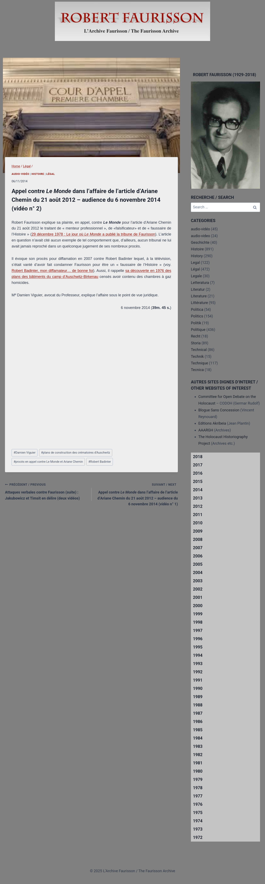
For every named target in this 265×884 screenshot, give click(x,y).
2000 (197, 605)
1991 (197, 680)
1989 (197, 696)
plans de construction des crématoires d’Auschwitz (75, 452)
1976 (197, 804)
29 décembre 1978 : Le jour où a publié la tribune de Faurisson (93, 234)
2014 (197, 489)
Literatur (198, 289)
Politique (198, 329)
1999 (197, 613)
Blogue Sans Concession (218, 410)
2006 (197, 556)
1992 (197, 671)
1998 (197, 622)
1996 (197, 638)
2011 (197, 514)
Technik (197, 356)
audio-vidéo (20, 173)
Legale (196, 276)
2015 (197, 481)
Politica (197, 309)
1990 (197, 688)
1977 (197, 796)
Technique (199, 363)
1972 (197, 837)
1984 (197, 738)
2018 (197, 456)
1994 (197, 655)
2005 (197, 564)
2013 (197, 498)
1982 (197, 754)
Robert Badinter (99, 462)
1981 (197, 762)
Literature (199, 296)
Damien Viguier (25, 452)
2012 (197, 506)
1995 (197, 647)
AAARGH (205, 430)
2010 (197, 522)
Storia (196, 343)
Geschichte (200, 242)
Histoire (37, 173)
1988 (197, 705)
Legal (195, 262)
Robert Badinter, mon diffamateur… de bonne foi (52, 271)
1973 (197, 829)
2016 (197, 473)
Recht (195, 336)
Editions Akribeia (212, 423)
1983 (197, 746)
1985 (197, 729)
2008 (197, 539)
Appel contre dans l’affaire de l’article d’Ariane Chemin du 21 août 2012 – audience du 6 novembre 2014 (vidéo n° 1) (136, 494)
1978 (197, 787)
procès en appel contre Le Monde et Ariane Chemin (48, 462)
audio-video (200, 236)
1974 (197, 820)
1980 (197, 771)
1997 (197, 630)
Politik (196, 323)
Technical (199, 349)
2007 (197, 547)
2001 (197, 597)
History (197, 256)
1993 (197, 663)
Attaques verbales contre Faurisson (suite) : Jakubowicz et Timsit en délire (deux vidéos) (46, 491)
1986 (197, 721)
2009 (197, 531)
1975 (197, 812)
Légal (50, 173)
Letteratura (200, 282)
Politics (197, 316)
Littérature (199, 302)
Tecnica (197, 370)
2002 (197, 589)
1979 (197, 779)
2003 (197, 580)
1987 (197, 713)
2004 (197, 572)
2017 (197, 464)
